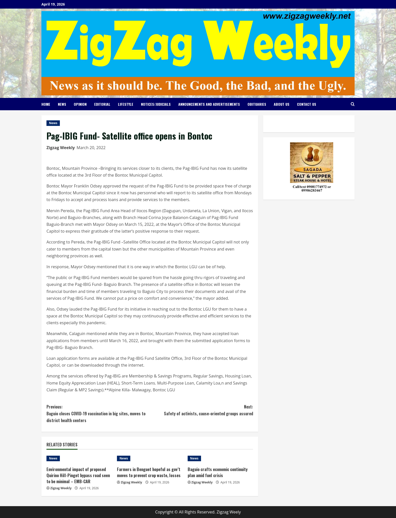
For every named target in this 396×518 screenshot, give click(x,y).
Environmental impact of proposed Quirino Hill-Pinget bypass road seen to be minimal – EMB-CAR (78, 475)
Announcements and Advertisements (209, 104)
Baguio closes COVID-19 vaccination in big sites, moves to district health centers (98, 413)
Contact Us (306, 104)
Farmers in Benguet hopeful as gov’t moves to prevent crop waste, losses (148, 475)
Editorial (102, 104)
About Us (281, 104)
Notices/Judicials (156, 104)
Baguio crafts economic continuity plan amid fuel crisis (219, 472)
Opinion (80, 104)
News (62, 104)
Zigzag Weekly (60, 147)
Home (45, 104)
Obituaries (256, 104)
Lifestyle (125, 104)
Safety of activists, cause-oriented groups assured (201, 410)
